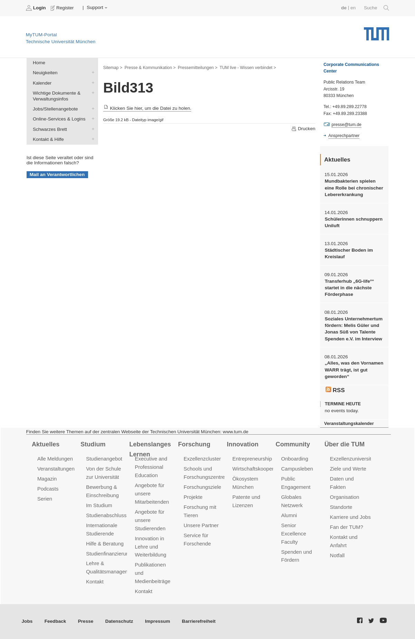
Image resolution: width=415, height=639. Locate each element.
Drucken (303, 129)
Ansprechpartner (343, 135)
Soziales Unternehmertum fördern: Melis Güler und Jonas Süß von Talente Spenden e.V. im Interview (354, 328)
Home (39, 62)
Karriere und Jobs (350, 517)
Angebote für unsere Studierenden (150, 520)
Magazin (47, 479)
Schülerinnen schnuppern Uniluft (354, 222)
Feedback (55, 621)
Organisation (344, 497)
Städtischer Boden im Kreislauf (349, 253)
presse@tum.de (346, 124)
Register (63, 8)
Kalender (91, 82)
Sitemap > (112, 67)
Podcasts (48, 489)
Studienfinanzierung (109, 553)
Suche (376, 8)
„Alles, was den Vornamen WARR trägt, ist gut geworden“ (354, 369)
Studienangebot (104, 459)
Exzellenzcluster (202, 459)
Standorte (341, 507)
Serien (44, 499)
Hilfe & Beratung (105, 543)
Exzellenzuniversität (353, 459)
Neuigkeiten (91, 72)
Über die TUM (345, 444)
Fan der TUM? (346, 527)
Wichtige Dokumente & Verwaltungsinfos (91, 92)
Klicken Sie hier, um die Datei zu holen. (147, 108)
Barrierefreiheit (198, 621)
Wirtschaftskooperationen (261, 469)
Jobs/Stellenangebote (91, 108)
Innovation (242, 444)
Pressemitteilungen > (198, 67)
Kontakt (95, 581)
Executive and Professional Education (151, 467)
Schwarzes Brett (91, 128)
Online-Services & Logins (91, 118)
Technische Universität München (376, 31)
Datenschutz (119, 621)
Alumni (289, 515)
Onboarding (294, 459)
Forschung (194, 444)
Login (36, 8)
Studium (92, 444)
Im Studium (99, 505)
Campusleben (297, 469)
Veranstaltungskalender (349, 423)
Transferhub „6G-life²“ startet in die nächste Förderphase (349, 288)
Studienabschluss (106, 515)
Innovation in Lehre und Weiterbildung (150, 546)
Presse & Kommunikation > (150, 67)
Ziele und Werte (348, 469)
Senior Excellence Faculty (293, 533)
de (344, 7)
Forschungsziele (202, 487)
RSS (335, 390)
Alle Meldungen (55, 459)
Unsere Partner (201, 525)
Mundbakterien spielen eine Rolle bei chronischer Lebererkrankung (354, 187)
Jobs (27, 621)
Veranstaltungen (56, 469)
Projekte (193, 497)
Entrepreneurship (252, 459)
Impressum (157, 621)
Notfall (337, 555)
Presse (86, 621)
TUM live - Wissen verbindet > (248, 67)
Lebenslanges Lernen (150, 449)
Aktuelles (45, 444)
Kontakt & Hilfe (91, 138)
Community (293, 444)
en (353, 7)
